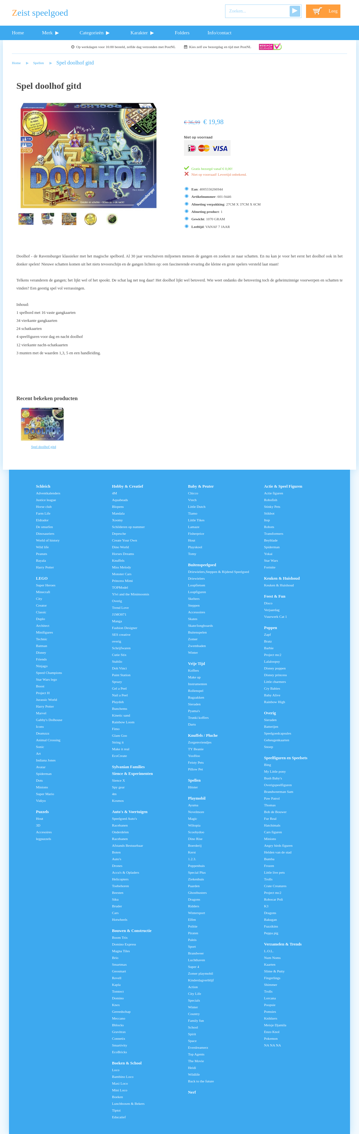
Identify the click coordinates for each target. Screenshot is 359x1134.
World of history (48, 540)
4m (114, 794)
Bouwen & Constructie (132, 930)
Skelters (194, 599)
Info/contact (219, 32)
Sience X (118, 780)
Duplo (40, 619)
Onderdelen (120, 832)
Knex (116, 1005)
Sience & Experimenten (132, 773)
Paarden (194, 886)
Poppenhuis (196, 866)
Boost (40, 686)
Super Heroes (46, 585)
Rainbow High (274, 702)
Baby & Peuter (201, 486)
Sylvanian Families (128, 767)
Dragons (194, 899)
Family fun (196, 1020)
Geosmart (119, 971)
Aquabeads (120, 500)
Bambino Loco (123, 1077)
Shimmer (270, 985)
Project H (43, 693)
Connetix (118, 1038)
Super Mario (45, 794)
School (193, 1027)
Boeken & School (127, 1063)
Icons (40, 726)
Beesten (117, 893)
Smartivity (119, 1045)
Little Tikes (196, 520)
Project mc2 (272, 655)
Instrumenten (197, 684)
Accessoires (196, 612)
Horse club (44, 506)
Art (38, 753)
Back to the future (201, 1081)
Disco (268, 603)
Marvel (41, 713)
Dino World (120, 547)
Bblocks (118, 1025)
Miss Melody (121, 567)
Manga (117, 621)
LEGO (42, 578)
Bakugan (270, 919)
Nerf (192, 1092)
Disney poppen (274, 668)
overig (116, 641)
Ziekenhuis (196, 879)
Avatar (41, 767)
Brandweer (196, 953)
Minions (42, 787)
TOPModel (120, 587)
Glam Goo (119, 735)
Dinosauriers (45, 533)
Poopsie (269, 1005)
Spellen (38, 63)
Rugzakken (196, 697)
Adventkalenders (48, 493)
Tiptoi (116, 1110)
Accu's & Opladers (125, 872)
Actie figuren (273, 493)
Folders (182, 32)
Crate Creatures (275, 886)
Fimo (116, 729)
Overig (117, 601)
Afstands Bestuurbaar (127, 845)
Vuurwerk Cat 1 (275, 616)
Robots (269, 527)
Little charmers (275, 682)
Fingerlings (272, 978)
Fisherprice (196, 533)
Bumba (269, 859)
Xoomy (117, 520)
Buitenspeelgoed (202, 565)
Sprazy (117, 682)
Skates (192, 619)
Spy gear (118, 787)
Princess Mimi (122, 581)
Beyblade (270, 540)
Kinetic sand (121, 715)
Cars (115, 913)
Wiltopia (194, 825)
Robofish (270, 500)
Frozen (269, 866)
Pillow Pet (195, 769)
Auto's (116, 859)
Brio (115, 958)
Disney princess (275, 675)
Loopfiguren (197, 592)
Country (194, 1014)
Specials (194, 1000)
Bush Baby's (273, 778)
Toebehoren (120, 886)
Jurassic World (46, 699)
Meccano (118, 1018)
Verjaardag (271, 610)
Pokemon (270, 1038)
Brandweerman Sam (278, 792)
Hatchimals (272, 825)
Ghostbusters (197, 893)
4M (114, 493)
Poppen (270, 628)
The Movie (196, 1061)
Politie (192, 926)
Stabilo (117, 661)
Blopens (118, 506)
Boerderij (195, 845)
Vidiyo (41, 800)
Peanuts (41, 554)
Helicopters (120, 879)
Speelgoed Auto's (124, 818)
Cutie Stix (119, 655)
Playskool (195, 547)
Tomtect (118, 991)
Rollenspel (196, 691)
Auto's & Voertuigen (130, 812)
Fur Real (270, 818)
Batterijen (271, 726)
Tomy (192, 554)
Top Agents (196, 1054)
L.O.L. (269, 951)
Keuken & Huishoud (282, 578)
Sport (192, 946)
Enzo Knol (271, 1032)
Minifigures (44, 632)
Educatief (119, 1117)
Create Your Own (124, 540)
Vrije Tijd (196, 663)
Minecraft (43, 592)
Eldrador (42, 520)
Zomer (193, 639)
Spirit (192, 1034)
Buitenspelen (197, 632)
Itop (267, 520)
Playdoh (118, 702)
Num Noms (272, 958)
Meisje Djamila (275, 1025)
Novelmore (196, 812)
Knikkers (270, 1018)
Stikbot (269, 513)
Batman (41, 646)
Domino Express (124, 944)
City (39, 599)
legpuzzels (43, 839)
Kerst (192, 852)
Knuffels (118, 560)
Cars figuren (273, 832)
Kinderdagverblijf (201, 980)
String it (118, 742)
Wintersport (196, 913)
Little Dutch (197, 506)
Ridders (193, 906)
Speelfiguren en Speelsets (285, 758)
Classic (41, 612)
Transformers (273, 533)
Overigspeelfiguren (278, 785)
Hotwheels (119, 919)
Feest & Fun (274, 596)
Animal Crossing (48, 740)
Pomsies (270, 1011)
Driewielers (196, 578)
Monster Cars (122, 574)
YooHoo (194, 756)
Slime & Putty (274, 971)
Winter (193, 652)
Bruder (117, 906)
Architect (42, 625)
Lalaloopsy (272, 661)
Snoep (268, 747)
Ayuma (193, 805)
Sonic (40, 747)
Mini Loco (119, 1090)
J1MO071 (119, 614)
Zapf (267, 634)
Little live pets (274, 872)
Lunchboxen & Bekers (128, 1103)
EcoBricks (119, 1052)
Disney (41, 652)
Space (192, 1041)
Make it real (120, 749)
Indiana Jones (46, 760)
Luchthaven (196, 960)
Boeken (117, 1097)
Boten (116, 852)
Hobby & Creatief (127, 486)
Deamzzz (42, 733)
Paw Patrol (272, 798)
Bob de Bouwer (275, 812)
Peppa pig (271, 933)
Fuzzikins (271, 926)
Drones (117, 866)
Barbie (269, 648)
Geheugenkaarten (276, 740)
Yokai (268, 554)
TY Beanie (196, 749)
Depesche (119, 533)
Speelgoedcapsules (277, 733)
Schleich (43, 486)
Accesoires (44, 832)
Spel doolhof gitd (75, 63)
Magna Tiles (121, 951)
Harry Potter (45, 567)
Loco (115, 1070)
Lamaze (193, 527)
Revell (116, 978)
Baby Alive (272, 695)
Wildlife (194, 1074)
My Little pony (275, 771)
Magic (192, 818)
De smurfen (44, 527)
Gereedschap (121, 1011)
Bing (267, 765)
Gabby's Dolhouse (49, 720)
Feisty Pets (196, 762)
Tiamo (192, 513)
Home (18, 32)
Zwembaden (197, 646)
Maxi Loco (120, 1083)
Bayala (41, 560)
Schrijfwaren (121, 648)
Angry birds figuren (278, 845)
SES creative (121, 634)
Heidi (192, 1068)
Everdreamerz (198, 1047)
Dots (39, 780)
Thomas (270, 805)
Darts (192, 724)
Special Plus (197, 872)
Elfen (192, 919)
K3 (266, 906)
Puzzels (42, 812)
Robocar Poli (273, 899)
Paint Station (121, 675)
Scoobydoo (196, 832)
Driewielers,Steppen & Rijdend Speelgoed (218, 572)
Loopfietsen (196, 585)
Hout (39, 818)
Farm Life (43, 513)
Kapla (116, 985)
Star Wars (271, 560)
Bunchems (119, 708)
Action (193, 987)
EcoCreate (119, 756)
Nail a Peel (120, 695)
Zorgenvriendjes (200, 742)
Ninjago (42, 666)
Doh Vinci (119, 668)
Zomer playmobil (200, 973)
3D (38, 825)
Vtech (192, 500)
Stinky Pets (272, 506)
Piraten (193, 933)
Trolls (268, 879)
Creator (41, 605)
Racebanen (120, 825)
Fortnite (269, 567)
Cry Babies (272, 688)
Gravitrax (119, 1032)
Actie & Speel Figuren (283, 486)
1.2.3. (192, 859)
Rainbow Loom (123, 722)
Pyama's (194, 711)
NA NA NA (272, 1045)
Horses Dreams (123, 554)
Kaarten (269, 964)
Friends (41, 659)
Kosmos (118, 800)
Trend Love (120, 607)
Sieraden (194, 704)
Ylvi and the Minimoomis (130, 594)
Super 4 (193, 967)
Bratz (268, 641)
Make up (194, 677)
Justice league (46, 500)
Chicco (193, 493)
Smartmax (119, 964)
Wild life (42, 547)
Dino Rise (195, 839)
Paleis (192, 940)
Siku (115, 899)
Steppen (194, 605)
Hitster (193, 787)
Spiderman (43, 774)
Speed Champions (49, 673)
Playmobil (197, 798)
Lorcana (270, 998)
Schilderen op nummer (128, 527)
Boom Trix (120, 937)
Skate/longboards (200, 625)
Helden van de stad (277, 852)
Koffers (193, 670)
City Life (194, 993)
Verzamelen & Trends (283, 944)
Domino (118, 998)
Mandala (118, 513)
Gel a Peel (119, 688)
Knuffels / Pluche (203, 735)
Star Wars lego (46, 679)
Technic (41, 639)
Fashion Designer (124, 628)
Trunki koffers (198, 717)
